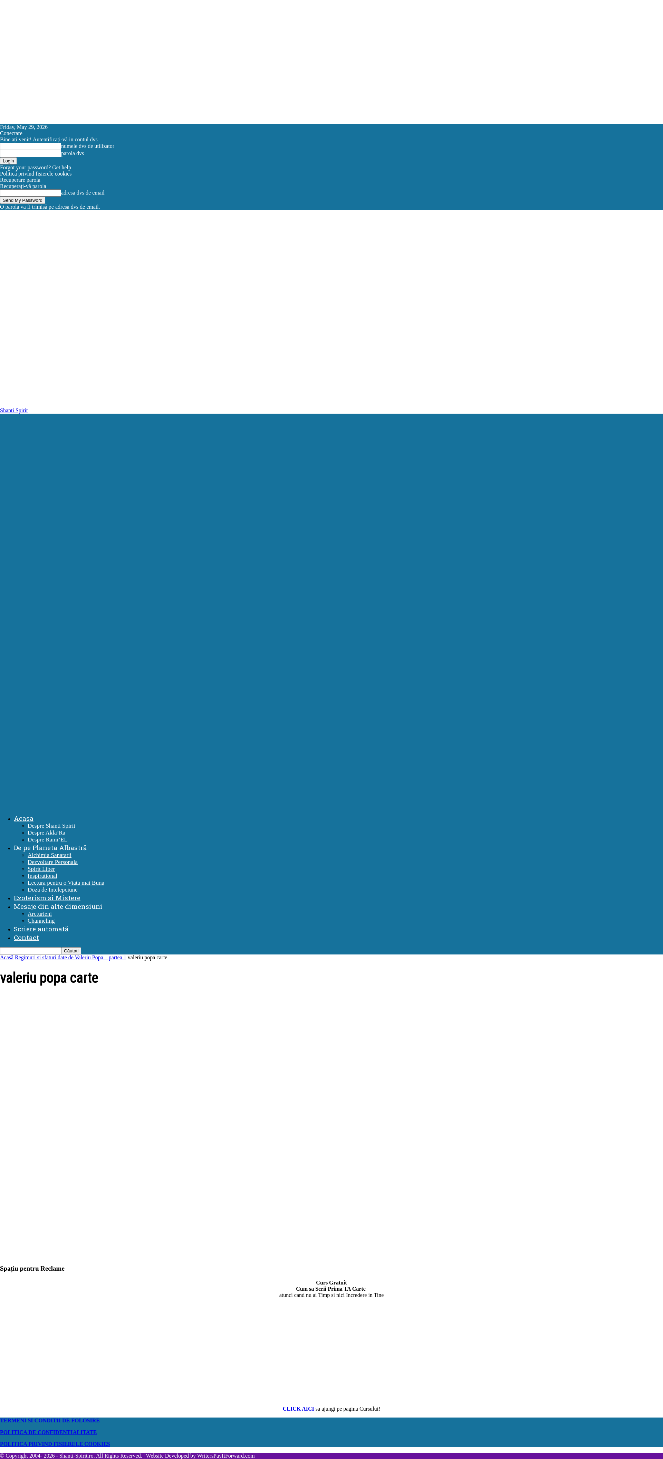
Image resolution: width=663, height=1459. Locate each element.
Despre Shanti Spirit (51, 825)
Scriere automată (41, 928)
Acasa (23, 818)
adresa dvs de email (83, 193)
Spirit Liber (41, 869)
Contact (26, 937)
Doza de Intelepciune (52, 889)
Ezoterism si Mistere (47, 897)
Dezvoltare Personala (53, 862)
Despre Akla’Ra (46, 832)
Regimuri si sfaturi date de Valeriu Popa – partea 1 (70, 957)
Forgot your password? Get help (35, 167)
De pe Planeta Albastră (50, 847)
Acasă (6, 957)
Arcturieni (40, 914)
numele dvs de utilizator (87, 146)
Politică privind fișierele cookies (36, 174)
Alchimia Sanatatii (49, 855)
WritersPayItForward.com (226, 1456)
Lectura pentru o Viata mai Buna (66, 882)
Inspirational (42, 876)
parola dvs (72, 153)
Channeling (41, 920)
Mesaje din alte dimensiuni (58, 906)
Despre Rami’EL (48, 839)
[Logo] (331, 608)
